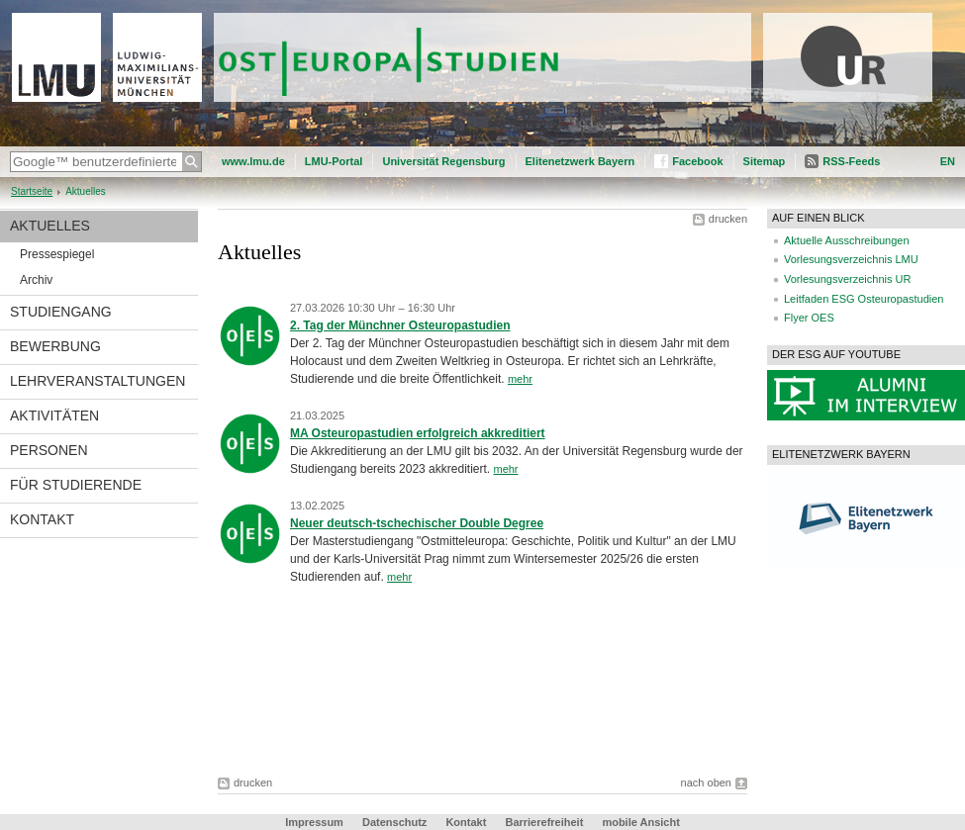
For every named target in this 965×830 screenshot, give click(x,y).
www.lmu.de (253, 161)
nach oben (706, 782)
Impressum (314, 822)
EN (947, 161)
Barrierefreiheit (545, 822)
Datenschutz (394, 822)
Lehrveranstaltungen (97, 381)
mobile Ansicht (640, 822)
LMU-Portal (334, 161)
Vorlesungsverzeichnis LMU (851, 259)
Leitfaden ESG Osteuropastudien (863, 299)
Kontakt (42, 519)
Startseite (31, 191)
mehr (520, 379)
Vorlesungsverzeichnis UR (847, 279)
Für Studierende (76, 485)
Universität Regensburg (443, 161)
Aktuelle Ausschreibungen (847, 240)
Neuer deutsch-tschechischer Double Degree (416, 523)
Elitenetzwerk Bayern (580, 161)
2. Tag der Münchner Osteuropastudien (400, 325)
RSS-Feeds (851, 161)
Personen (49, 450)
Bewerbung (55, 346)
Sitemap (764, 161)
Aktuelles (50, 225)
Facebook (697, 161)
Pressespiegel (57, 254)
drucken (728, 219)
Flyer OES (809, 317)
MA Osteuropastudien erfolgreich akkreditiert (417, 433)
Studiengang (61, 312)
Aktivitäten (54, 415)
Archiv (36, 280)
